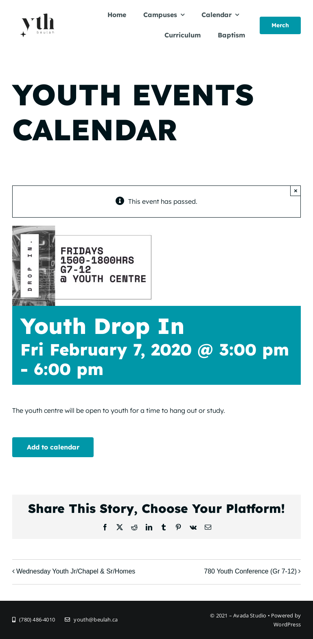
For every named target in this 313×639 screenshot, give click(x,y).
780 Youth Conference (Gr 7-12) (250, 571)
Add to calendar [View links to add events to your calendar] (53, 447)
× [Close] (296, 190)
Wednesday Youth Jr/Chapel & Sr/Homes (75, 571)
